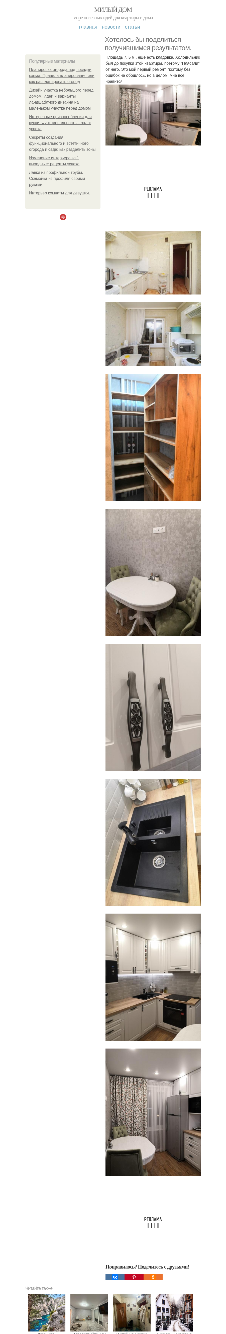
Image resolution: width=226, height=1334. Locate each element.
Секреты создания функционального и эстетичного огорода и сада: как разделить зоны (62, 143)
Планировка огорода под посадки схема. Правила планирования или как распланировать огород (61, 75)
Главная (88, 27)
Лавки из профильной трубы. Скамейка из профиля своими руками (57, 178)
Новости (111, 27)
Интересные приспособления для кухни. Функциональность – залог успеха (60, 123)
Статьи (132, 27)
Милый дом (113, 9)
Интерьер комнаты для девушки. (59, 193)
